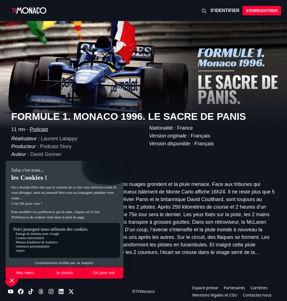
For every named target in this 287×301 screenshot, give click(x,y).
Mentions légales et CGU (214, 295)
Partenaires (234, 287)
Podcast (39, 129)
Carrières (259, 287)
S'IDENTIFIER (224, 10)
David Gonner (45, 154)
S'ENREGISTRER (262, 10)
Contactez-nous (257, 295)
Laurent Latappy (59, 138)
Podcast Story (55, 146)
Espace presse (205, 287)
